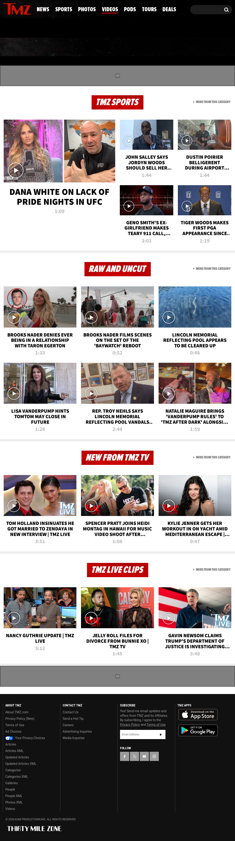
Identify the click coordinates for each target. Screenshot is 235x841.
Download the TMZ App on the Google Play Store (198, 730)
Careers (68, 725)
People (10, 789)
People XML (13, 796)
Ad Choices (13, 731)
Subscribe (160, 734)
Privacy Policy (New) (19, 718)
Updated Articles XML (20, 764)
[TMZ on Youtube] (21, 8)
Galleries (11, 783)
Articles (10, 744)
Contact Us (70, 712)
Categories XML (16, 776)
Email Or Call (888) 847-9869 (55, 28)
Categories (13, 770)
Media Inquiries (73, 738)
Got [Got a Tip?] (17, 28)
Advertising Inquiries (77, 731)
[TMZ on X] (13, 8)
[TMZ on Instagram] (30, 8)
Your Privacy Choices (25, 738)
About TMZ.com (16, 712)
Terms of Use (14, 725)
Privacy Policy (130, 724)
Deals (214, 47)
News (14, 47)
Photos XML (14, 802)
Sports (47, 47)
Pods (152, 47)
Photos (83, 47)
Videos (120, 47)
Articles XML (14, 751)
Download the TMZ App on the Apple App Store (198, 714)
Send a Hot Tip (73, 718)
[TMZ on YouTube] (144, 756)
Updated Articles (17, 757)
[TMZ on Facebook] (6, 8)
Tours (183, 47)
